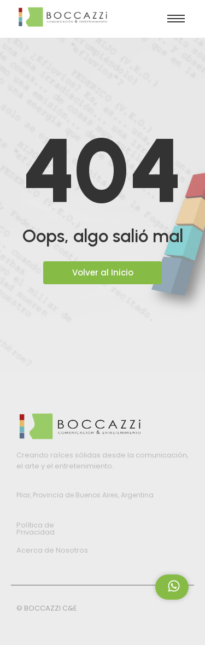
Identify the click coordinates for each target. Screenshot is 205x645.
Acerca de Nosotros (52, 550)
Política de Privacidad (35, 528)
